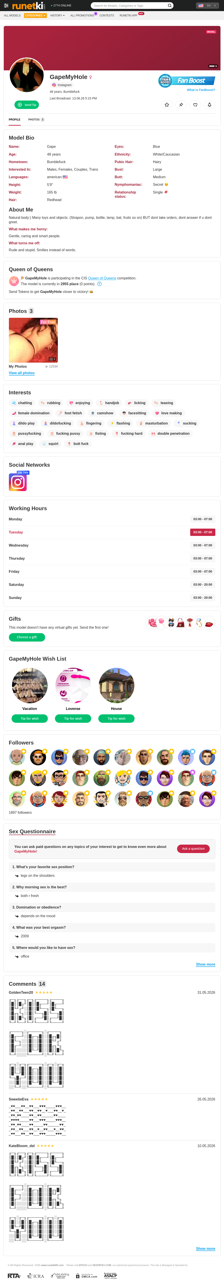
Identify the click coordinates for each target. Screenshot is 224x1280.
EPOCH (83, 1265)
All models (12, 15)
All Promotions (83, 15)
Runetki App (129, 15)
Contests (107, 15)
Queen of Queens (102, 278)
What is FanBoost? (201, 90)
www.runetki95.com (52, 1265)
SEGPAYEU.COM (102, 1265)
